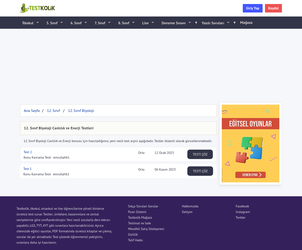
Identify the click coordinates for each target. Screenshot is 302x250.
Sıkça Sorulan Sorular (143, 206)
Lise (146, 22)
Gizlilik (133, 234)
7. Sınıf (100, 22)
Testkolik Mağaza (140, 217)
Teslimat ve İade (139, 223)
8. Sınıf (124, 22)
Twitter (240, 217)
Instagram (243, 212)
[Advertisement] (151, 64)
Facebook (242, 206)
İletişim (187, 212)
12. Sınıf (53, 110)
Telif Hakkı (135, 240)
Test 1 (27, 169)
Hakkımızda (190, 206)
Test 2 (28, 152)
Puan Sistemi (137, 212)
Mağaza (246, 22)
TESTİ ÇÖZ (200, 154)
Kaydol (273, 8)
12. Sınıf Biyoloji (81, 110)
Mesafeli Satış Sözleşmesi (146, 229)
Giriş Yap (252, 8)
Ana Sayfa (32, 110)
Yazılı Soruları (217, 22)
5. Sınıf (52, 22)
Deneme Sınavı (178, 22)
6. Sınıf (77, 22)
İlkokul (28, 22)
